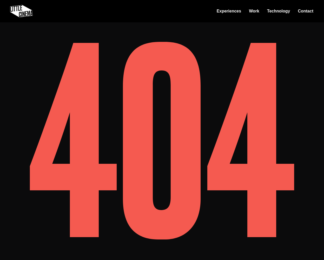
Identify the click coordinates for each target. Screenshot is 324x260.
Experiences (229, 11)
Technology (278, 11)
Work (254, 11)
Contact (305, 11)
